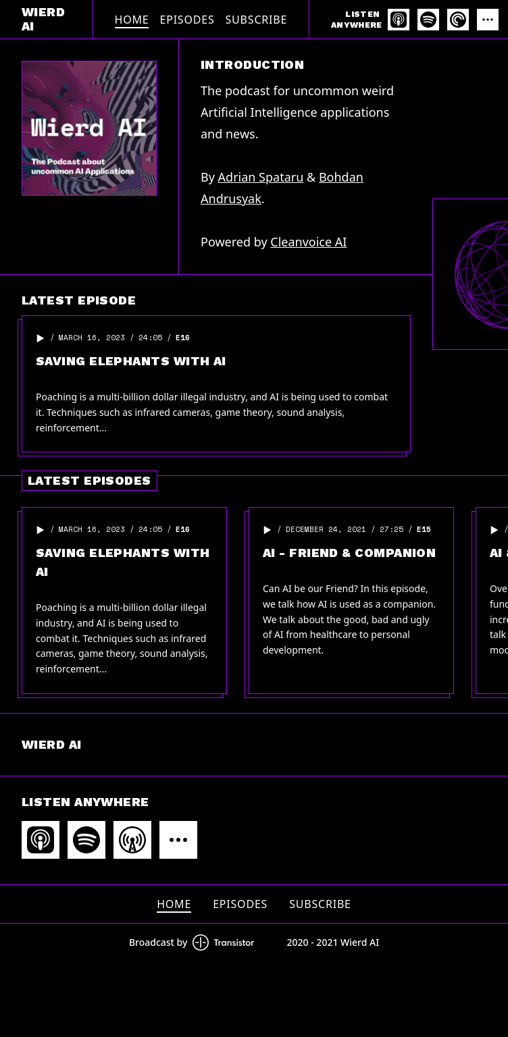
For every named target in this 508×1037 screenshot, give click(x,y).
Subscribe (257, 19)
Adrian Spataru (261, 177)
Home (132, 19)
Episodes (186, 19)
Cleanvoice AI (308, 242)
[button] (40, 338)
